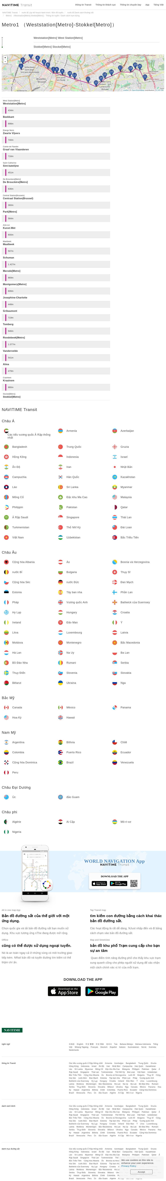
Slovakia (101, 1087)
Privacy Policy (128, 1166)
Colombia (111, 1090)
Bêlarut (110, 1087)
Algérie (113, 1093)
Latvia (71, 1084)
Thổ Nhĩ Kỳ (120, 1072)
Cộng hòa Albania (91, 1075)
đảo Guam (103, 1093)
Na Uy (125, 1084)
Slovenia (91, 1087)
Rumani (155, 1084)
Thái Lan (95, 1072)
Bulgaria (141, 1075)
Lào (70, 1069)
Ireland (121, 1081)
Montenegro (91, 1084)
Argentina (86, 1090)
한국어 (109, 1044)
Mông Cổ (99, 1069)
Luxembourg (152, 1081)
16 (111, 71)
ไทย (116, 1044)
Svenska (152, 1047)
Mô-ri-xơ (129, 1093)
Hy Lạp (94, 1081)
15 (104, 74)
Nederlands (74, 1050)
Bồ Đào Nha (144, 1084)
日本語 (72, 1044)
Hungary (103, 1081)
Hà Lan (117, 1084)
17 (120, 67)
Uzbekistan (152, 1072)
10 (69, 72)
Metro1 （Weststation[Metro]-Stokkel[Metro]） (59, 24)
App (147, 5)
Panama (151, 1087)
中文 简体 (100, 1044)
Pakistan (145, 1069)
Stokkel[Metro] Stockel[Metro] (52, 46)
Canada (134, 1087)
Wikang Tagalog (81, 1047)
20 (139, 65)
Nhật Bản (116, 1066)
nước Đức (82, 1078)
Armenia (108, 1063)
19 (135, 64)
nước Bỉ (131, 1075)
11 (74, 74)
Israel (94, 1066)
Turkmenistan (107, 1072)
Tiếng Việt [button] (159, 5)
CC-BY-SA (159, 90)
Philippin (135, 1069)
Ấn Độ (101, 1066)
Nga (127, 1087)
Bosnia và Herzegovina (116, 1075)
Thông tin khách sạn (106, 5)
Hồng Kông (74, 1066)
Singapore (84, 1072)
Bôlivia (95, 1090)
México (143, 1087)
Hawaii (76, 1090)
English (80, 1044)
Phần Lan (126, 1078)
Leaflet (126, 90)
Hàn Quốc (139, 1066)
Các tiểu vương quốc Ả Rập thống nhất (86, 1063)
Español (113, 1047)
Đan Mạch (93, 1078)
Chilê (102, 1090)
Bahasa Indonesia (143, 1044)
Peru (90, 1093)
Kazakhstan (151, 1066)
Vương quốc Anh (147, 1078)
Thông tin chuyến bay (130, 5)
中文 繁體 (90, 1044)
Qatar (154, 1069)
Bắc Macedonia (105, 1084)
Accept (141, 1172)
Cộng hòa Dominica (147, 1090)
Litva (142, 1081)
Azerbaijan (118, 1063)
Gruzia (153, 1063)
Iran (108, 1066)
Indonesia (85, 1066)
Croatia (113, 1081)
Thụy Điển (81, 1087)
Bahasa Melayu (126, 1044)
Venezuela (80, 1093)
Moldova (80, 1084)
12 (88, 78)
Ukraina (119, 1087)
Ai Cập (121, 1093)
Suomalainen (133, 1047)
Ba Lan (133, 1084)
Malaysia (126, 1069)
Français (94, 1047)
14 (101, 77)
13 (96, 82)
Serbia (72, 1087)
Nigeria (139, 1093)
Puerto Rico (123, 1090)
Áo (103, 1075)
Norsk (143, 1047)
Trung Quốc (143, 1063)
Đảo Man (130, 1081)
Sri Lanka (79, 1069)
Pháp (135, 1078)
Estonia (103, 1078)
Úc (95, 1093)
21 (144, 76)
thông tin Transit (83, 5)
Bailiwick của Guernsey (79, 1081)
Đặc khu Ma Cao (113, 1069)
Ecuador (133, 1090)
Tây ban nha (114, 1078)
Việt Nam (141, 1072)
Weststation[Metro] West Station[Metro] (58, 37)
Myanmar (89, 1069)
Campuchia (127, 1066)
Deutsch (104, 1047)
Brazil (71, 1093)
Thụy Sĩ (150, 1075)
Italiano (122, 1047)
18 (130, 67)
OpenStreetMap (138, 90)
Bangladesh (131, 1063)
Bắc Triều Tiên (75, 1075)
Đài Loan (131, 1072)
